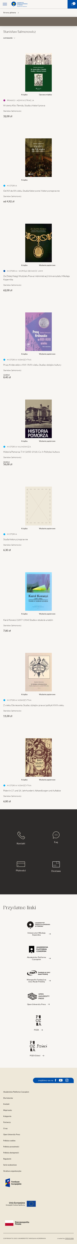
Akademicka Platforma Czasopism (16, 1092)
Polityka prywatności (11, 1147)
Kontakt (21, 838)
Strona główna (9, 12)
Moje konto (7, 1110)
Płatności (21, 866)
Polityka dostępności (11, 1153)
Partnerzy (7, 1122)
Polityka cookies (9, 1141)
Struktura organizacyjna (12, 1171)
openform (69, 1238)
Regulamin (7, 1159)
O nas (5, 1128)
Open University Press (11, 1134)
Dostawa (56, 866)
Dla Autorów (8, 1098)
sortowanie (9, 38)
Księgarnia (7, 1116)
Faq (56, 837)
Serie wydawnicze (10, 1165)
